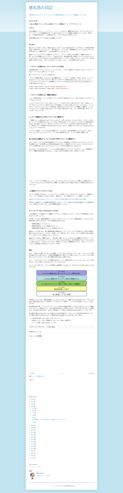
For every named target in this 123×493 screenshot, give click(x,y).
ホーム (61, 373)
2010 (32, 450)
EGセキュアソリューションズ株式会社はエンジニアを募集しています (59, 15)
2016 (32, 437)
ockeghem (41, 473)
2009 (32, 453)
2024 (32, 401)
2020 (32, 427)
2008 (32, 455)
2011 (32, 448)
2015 (32, 439)
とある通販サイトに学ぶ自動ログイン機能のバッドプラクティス (49, 419)
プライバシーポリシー (36, 467)
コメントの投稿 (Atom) (38, 376)
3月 (33, 417)
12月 (33, 408)
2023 (32, 404)
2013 (32, 444)
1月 (33, 422)
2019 (32, 430)
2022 (32, 406)
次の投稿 (31, 373)
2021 (32, 425)
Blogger (73, 485)
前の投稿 (91, 373)
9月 (33, 410)
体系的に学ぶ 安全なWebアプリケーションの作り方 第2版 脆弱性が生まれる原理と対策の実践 (57, 199)
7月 (33, 412)
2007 (32, 457)
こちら (52, 322)
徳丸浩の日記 (41, 7)
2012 (32, 446)
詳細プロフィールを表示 (43, 475)
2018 (32, 432)
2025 (32, 399)
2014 (32, 441)
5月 (33, 415)
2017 (32, 434)
